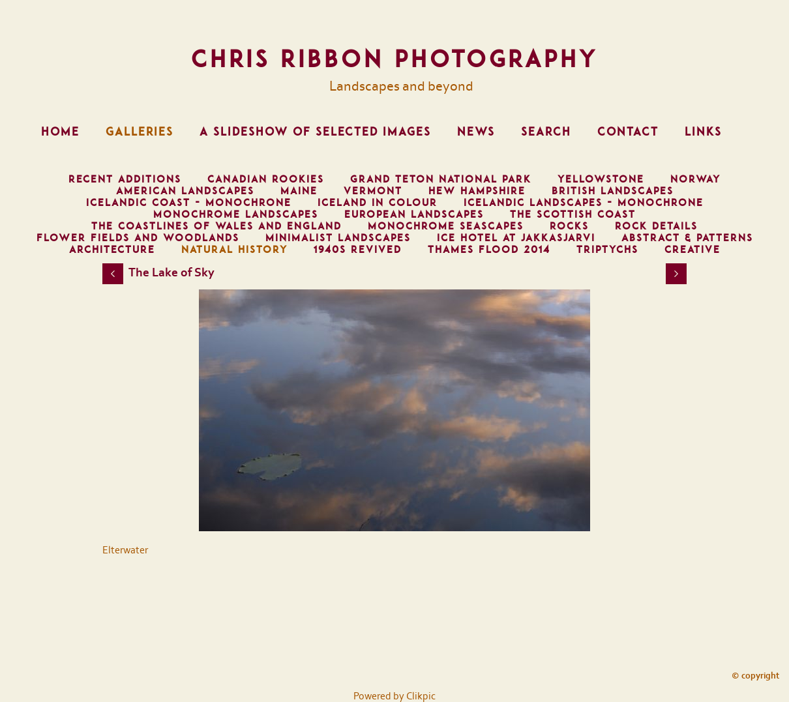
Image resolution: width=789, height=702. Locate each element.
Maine (299, 191)
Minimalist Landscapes (338, 238)
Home (60, 131)
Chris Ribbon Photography (394, 58)
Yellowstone (601, 179)
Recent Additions (124, 179)
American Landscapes (185, 191)
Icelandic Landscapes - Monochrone (584, 203)
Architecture (112, 250)
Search (546, 131)
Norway (695, 179)
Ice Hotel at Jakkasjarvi (516, 238)
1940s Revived (358, 250)
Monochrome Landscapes (235, 214)
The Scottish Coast (573, 214)
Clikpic (421, 696)
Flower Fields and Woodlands (138, 238)
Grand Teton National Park (440, 179)
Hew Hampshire (477, 191)
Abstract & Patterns (687, 238)
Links (703, 131)
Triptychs (607, 250)
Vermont (373, 191)
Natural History (234, 250)
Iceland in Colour (378, 203)
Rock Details (656, 226)
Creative (692, 250)
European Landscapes (414, 214)
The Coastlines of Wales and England (216, 226)
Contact (628, 131)
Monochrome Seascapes (446, 226)
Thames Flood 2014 (489, 250)
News (476, 131)
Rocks (569, 226)
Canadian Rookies (265, 179)
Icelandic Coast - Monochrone (188, 203)
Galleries (139, 131)
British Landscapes (613, 191)
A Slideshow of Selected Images (315, 131)
